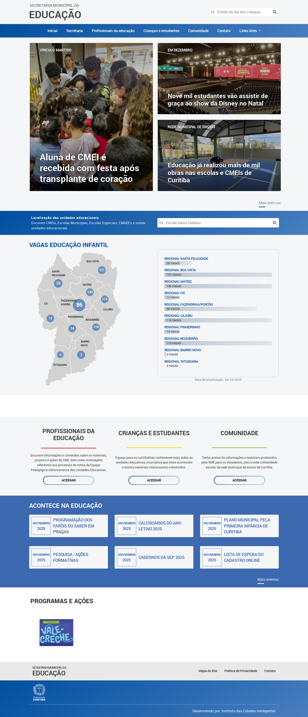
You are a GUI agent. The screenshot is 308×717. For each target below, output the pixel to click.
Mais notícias (270, 202)
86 (79, 305)
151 (102, 270)
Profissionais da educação (113, 30)
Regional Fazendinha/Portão (188, 304)
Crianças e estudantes (161, 30)
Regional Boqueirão (181, 338)
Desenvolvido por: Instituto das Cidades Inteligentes (234, 710)
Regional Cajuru (178, 315)
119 (95, 327)
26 (58, 283)
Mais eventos (268, 579)
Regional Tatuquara (181, 361)
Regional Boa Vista (180, 270)
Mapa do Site (208, 671)
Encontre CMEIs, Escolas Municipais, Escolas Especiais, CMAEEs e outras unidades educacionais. (88, 222)
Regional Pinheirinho (182, 327)
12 (50, 318)
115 (104, 299)
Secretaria (74, 30)
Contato (223, 30)
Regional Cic (174, 293)
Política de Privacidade (240, 671)
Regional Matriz (178, 281)
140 (90, 292)
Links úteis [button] (248, 30)
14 (72, 328)
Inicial (52, 30)
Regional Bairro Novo (182, 350)
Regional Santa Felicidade (186, 258)
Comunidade (198, 30)
